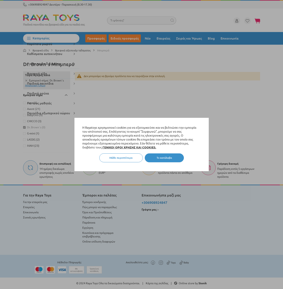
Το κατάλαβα (164, 157)
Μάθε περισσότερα (121, 157)
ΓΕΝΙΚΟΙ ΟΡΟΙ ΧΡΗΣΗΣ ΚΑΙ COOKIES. (129, 147)
